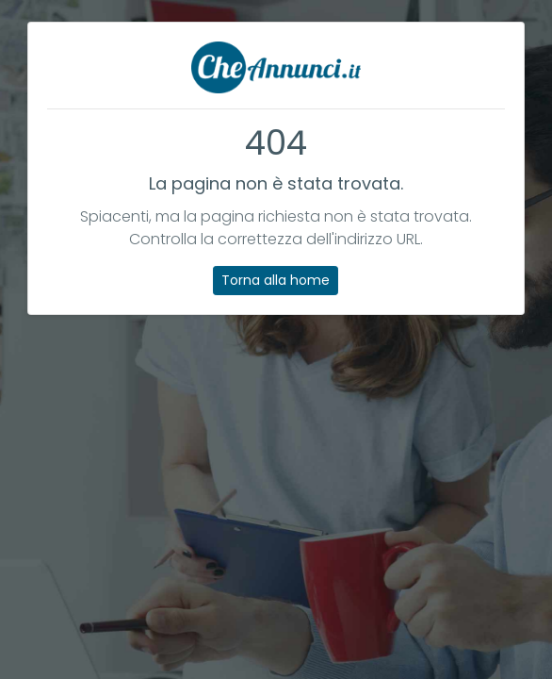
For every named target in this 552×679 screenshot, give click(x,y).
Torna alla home (275, 280)
